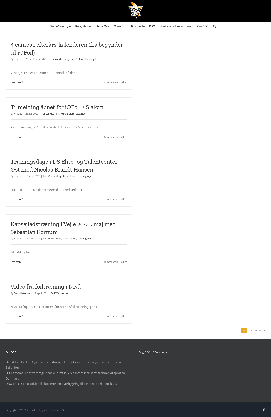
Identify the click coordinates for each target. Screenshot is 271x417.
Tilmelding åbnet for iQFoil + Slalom (57, 107)
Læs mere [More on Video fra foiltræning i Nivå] (16, 316)
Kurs (72, 59)
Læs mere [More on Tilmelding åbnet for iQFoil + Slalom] (16, 137)
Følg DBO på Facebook (153, 352)
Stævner (80, 113)
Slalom (80, 59)
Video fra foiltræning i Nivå (46, 286)
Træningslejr (91, 59)
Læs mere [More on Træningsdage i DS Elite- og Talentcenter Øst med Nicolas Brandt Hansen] (16, 199)
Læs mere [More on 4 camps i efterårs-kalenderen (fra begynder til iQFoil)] (16, 82)
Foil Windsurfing (59, 59)
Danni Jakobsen (22, 293)
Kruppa (18, 59)
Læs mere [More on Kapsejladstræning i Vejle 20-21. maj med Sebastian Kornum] (16, 262)
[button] (214, 25)
